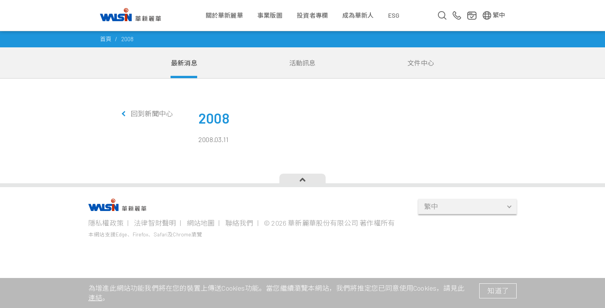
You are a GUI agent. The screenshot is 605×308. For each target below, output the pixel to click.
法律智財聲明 (155, 223)
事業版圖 (269, 15)
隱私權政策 (105, 223)
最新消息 (184, 63)
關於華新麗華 (224, 15)
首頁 (106, 38)
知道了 (498, 290)
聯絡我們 (239, 223)
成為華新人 (357, 15)
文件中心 (420, 63)
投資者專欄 (312, 15)
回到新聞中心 (152, 113)
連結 (95, 297)
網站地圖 (201, 223)
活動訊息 (302, 63)
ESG (394, 15)
